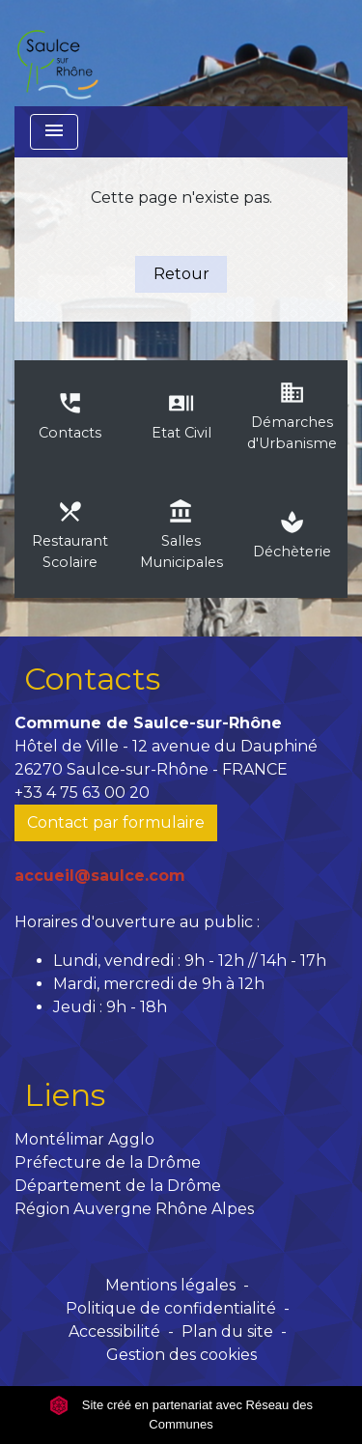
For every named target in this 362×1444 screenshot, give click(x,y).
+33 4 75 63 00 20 (82, 792)
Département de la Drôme (117, 1185)
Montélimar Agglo (84, 1139)
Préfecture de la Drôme (107, 1162)
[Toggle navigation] (54, 132)
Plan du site (227, 1331)
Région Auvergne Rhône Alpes (134, 1209)
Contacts (92, 678)
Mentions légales (170, 1285)
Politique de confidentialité (171, 1308)
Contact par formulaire (116, 822)
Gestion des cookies (181, 1354)
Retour (181, 274)
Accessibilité (114, 1331)
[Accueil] (56, 53)
